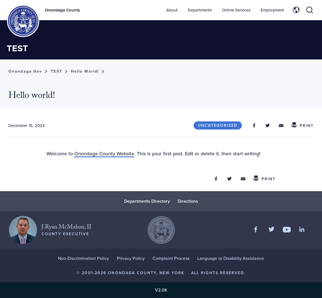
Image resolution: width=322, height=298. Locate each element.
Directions (188, 201)
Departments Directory (147, 201)
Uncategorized (217, 125)
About (172, 10)
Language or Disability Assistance (230, 258)
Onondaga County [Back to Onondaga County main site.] (62, 10)
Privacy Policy (131, 258)
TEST (17, 48)
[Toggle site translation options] (296, 10)
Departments (200, 10)
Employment (272, 10)
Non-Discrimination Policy (83, 258)
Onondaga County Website (104, 153)
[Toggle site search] (309, 10)
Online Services (236, 10)
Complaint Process (170, 258)
